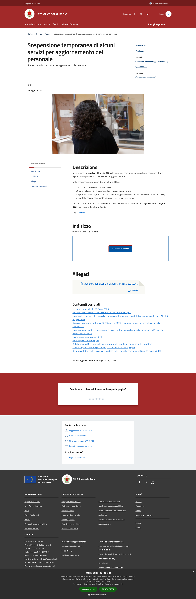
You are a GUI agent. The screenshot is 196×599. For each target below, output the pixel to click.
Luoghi (138, 522)
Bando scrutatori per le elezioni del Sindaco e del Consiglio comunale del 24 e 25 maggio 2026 (116, 351)
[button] (98, 595)
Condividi (141, 45)
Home (30, 33)
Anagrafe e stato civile (71, 501)
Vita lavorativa (68, 510)
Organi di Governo (32, 501)
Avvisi (47, 33)
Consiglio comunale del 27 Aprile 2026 (90, 309)
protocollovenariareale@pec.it (42, 565)
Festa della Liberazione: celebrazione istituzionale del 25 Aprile (101, 312)
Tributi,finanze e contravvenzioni (112, 510)
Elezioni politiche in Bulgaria (85, 340)
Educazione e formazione (109, 501)
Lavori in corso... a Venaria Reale (87, 337)
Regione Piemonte (32, 3)
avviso (82, 212)
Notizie (139, 501)
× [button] (193, 572)
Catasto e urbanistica (71, 523)
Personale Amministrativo (35, 523)
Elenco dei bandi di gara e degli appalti (114, 554)
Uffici (26, 510)
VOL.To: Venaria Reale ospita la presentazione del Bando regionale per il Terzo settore (112, 344)
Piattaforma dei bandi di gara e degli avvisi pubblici (113, 548)
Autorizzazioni (104, 523)
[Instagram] (146, 13)
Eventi (138, 527)
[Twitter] (140, 13)
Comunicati (140, 506)
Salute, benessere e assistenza (111, 519)
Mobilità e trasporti (70, 528)
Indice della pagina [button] (37, 163)
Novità (39, 33)
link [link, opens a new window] (122, 584)
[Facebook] (133, 13)
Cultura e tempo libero (71, 506)
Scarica (132, 289)
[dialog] (98, 584)
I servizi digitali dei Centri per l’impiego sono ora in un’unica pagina (103, 347)
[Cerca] (169, 14)
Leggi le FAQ (67, 550)
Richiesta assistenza (70, 555)
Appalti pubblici (68, 519)
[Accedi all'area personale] (159, 3)
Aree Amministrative (33, 506)
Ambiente (102, 514)
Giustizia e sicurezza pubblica (110, 505)
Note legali (103, 563)
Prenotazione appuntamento (74, 541)
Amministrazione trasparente (111, 541)
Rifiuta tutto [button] (108, 589)
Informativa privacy (106, 558)
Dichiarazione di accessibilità (110, 567)
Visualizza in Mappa (120, 248)
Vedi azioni (142, 51)
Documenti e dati (31, 528)
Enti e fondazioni (31, 514)
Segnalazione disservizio (72, 546)
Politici (27, 519)
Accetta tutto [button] (88, 589)
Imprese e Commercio (71, 514)
